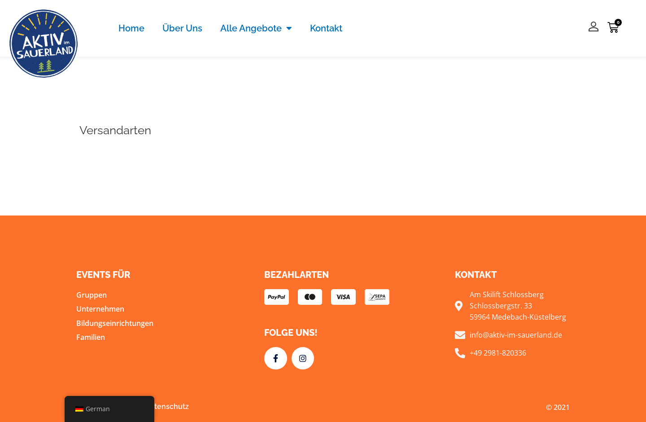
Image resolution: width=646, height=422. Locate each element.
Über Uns (182, 28)
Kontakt (326, 28)
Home (131, 28)
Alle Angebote (256, 28)
